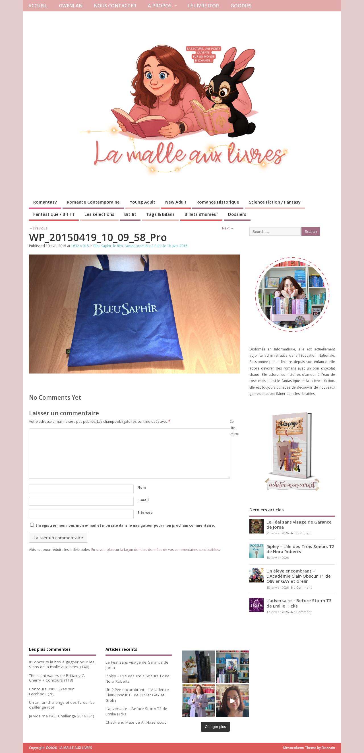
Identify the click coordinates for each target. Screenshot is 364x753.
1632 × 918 (80, 245)
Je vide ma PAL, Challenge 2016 (57, 716)
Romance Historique (218, 202)
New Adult (176, 202)
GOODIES (241, 6)
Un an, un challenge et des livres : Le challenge (62, 705)
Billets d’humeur (201, 214)
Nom (141, 487)
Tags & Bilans (160, 214)
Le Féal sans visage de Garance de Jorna (299, 524)
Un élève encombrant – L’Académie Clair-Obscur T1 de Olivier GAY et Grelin (298, 576)
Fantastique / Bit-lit (54, 214)
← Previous (38, 228)
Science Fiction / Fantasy (275, 202)
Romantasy (45, 202)
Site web (145, 512)
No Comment (301, 533)
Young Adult (142, 202)
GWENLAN (70, 6)
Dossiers (237, 214)
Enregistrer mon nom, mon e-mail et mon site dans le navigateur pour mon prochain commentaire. (125, 525)
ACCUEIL (37, 6)
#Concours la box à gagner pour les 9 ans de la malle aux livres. (61, 664)
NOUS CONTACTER (115, 6)
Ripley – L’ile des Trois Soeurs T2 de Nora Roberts (300, 548)
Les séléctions (99, 214)
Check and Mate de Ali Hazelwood (136, 722)
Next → (228, 228)
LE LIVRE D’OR (203, 6)
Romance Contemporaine (93, 202)
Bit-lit (130, 214)
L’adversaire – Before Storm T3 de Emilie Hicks (299, 603)
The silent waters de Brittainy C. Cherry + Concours (57, 678)
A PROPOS (159, 6)
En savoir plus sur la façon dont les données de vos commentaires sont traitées (155, 549)
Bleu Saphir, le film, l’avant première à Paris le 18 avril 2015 (140, 245)
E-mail (143, 500)
